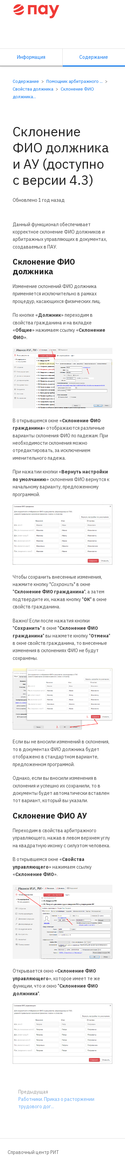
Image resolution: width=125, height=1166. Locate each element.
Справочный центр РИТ (33, 1152)
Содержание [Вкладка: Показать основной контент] (93, 57)
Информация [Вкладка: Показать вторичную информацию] (31, 57)
